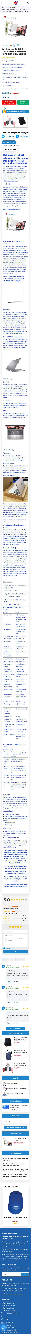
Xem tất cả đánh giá (15, 1028)
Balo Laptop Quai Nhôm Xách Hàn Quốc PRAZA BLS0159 (21, 1052)
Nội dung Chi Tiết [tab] (9, 142)
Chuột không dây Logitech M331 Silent (15, 1217)
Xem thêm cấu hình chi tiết (16, 1127)
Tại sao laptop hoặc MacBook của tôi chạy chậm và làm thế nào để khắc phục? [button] (15, 1170)
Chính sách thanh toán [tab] (11, 146)
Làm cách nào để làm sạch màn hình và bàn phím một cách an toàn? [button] (14, 1164)
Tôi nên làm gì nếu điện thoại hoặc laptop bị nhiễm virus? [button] (15, 1159)
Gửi (15, 951)
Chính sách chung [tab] (9, 149)
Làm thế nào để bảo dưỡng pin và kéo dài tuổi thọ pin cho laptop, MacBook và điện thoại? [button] (14, 1176)
